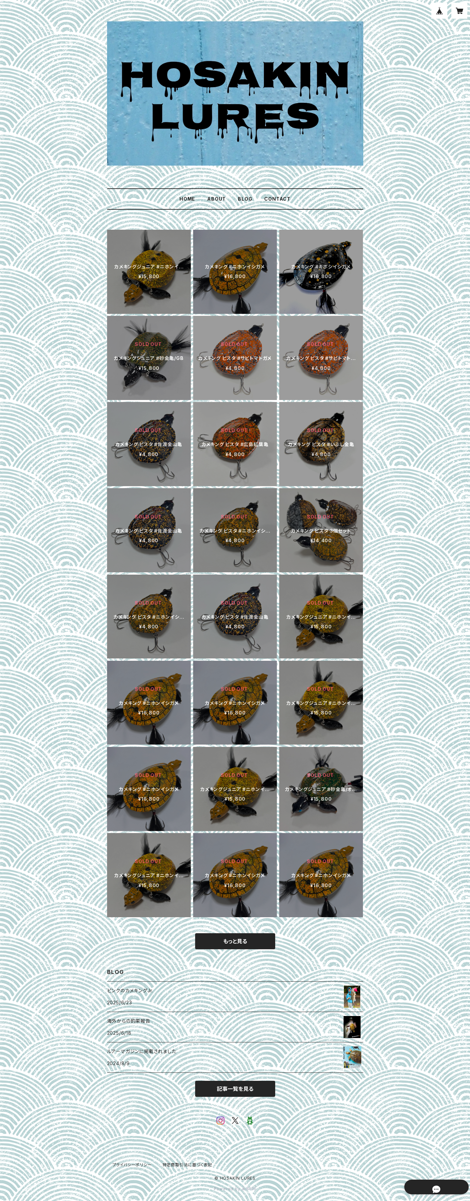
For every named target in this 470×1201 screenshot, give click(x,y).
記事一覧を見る (235, 1088)
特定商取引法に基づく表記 (187, 1164)
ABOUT (216, 199)
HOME (187, 199)
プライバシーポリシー (132, 1164)
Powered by (235, 1188)
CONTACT (277, 199)
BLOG (245, 199)
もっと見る (235, 941)
